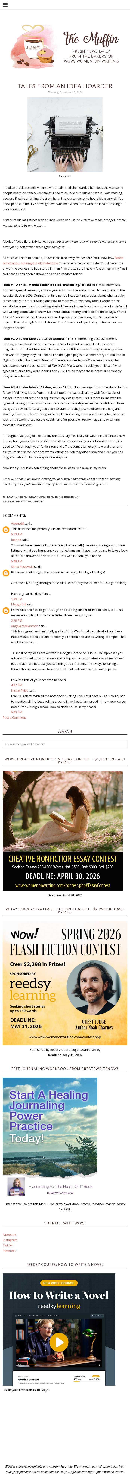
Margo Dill (18, 604)
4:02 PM (16, 685)
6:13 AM (16, 534)
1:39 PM (16, 599)
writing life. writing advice (23, 501)
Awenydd (17, 523)
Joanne (16, 540)
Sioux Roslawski (22, 567)
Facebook (9, 1235)
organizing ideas (41, 497)
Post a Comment (14, 718)
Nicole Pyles (19, 691)
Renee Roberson (67, 497)
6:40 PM (16, 712)
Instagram (10, 1240)
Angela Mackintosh (24, 626)
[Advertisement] (65, 1428)
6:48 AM (16, 561)
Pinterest (9, 1251)
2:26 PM (16, 621)
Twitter (8, 1245)
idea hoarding (17, 497)
